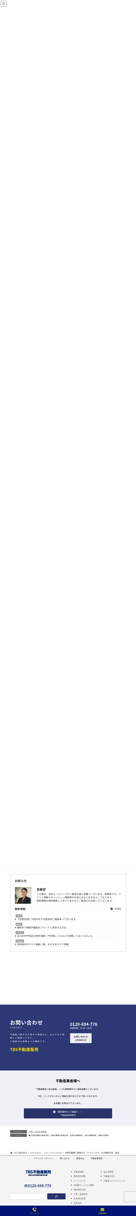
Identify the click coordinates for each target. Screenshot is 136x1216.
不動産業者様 (96, 1163)
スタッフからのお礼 (38, 1136)
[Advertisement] (68, 985)
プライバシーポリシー (43, 1163)
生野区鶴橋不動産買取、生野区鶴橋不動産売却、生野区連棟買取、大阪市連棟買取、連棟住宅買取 (70, 1140)
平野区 (19, 921)
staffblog (19, 938)
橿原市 (19, 929)
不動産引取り (109, 1181)
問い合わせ (65, 1163)
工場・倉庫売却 (81, 1199)
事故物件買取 (80, 1181)
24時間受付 (102, 1211)
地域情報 (19, 946)
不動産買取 (79, 1176)
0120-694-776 (84, 1029)
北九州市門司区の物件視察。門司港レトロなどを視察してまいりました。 (55, 941)
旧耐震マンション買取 (84, 1190)
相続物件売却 (80, 1194)
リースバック (80, 1185)
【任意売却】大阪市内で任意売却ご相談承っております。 (47, 924)
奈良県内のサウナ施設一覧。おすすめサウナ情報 (43, 949)
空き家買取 (108, 1176)
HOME (115, 913)
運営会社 (80, 1163)
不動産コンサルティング (114, 1185)
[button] (81, 1043)
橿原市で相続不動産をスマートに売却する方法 (41, 932)
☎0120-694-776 (37, 1190)
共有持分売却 (80, 1203)
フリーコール (34, 1211)
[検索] (56, 1201)
